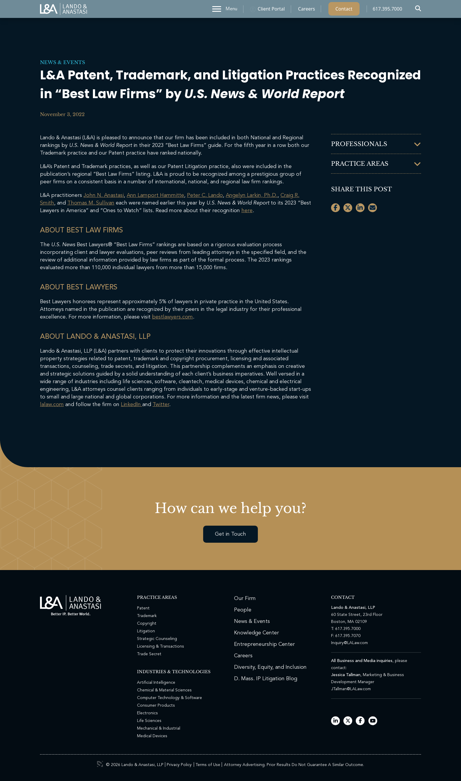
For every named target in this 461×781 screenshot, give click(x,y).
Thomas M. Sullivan (90, 203)
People (242, 610)
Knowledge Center (256, 633)
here (247, 210)
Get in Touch (230, 534)
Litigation (146, 631)
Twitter (161, 404)
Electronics (147, 713)
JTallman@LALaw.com (351, 689)
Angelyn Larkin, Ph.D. (252, 195)
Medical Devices (152, 736)
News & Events (62, 62)
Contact (344, 10)
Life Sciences (149, 721)
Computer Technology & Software (169, 698)
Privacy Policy (179, 765)
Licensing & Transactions (160, 646)
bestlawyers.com (172, 317)
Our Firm (245, 598)
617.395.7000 (387, 10)
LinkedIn (131, 404)
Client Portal (271, 10)
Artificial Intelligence (156, 683)
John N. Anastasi (103, 195)
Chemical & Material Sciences (164, 690)
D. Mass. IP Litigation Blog (265, 678)
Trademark (147, 616)
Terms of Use (208, 765)
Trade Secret (149, 654)
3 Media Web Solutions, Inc (100, 764)
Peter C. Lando (205, 195)
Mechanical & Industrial (158, 728)
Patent (143, 608)
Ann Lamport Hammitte (155, 195)
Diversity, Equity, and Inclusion (270, 667)
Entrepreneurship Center (264, 644)
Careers (306, 10)
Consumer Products (156, 705)
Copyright (146, 623)
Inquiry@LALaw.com (349, 643)
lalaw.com (52, 404)
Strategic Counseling (157, 639)
